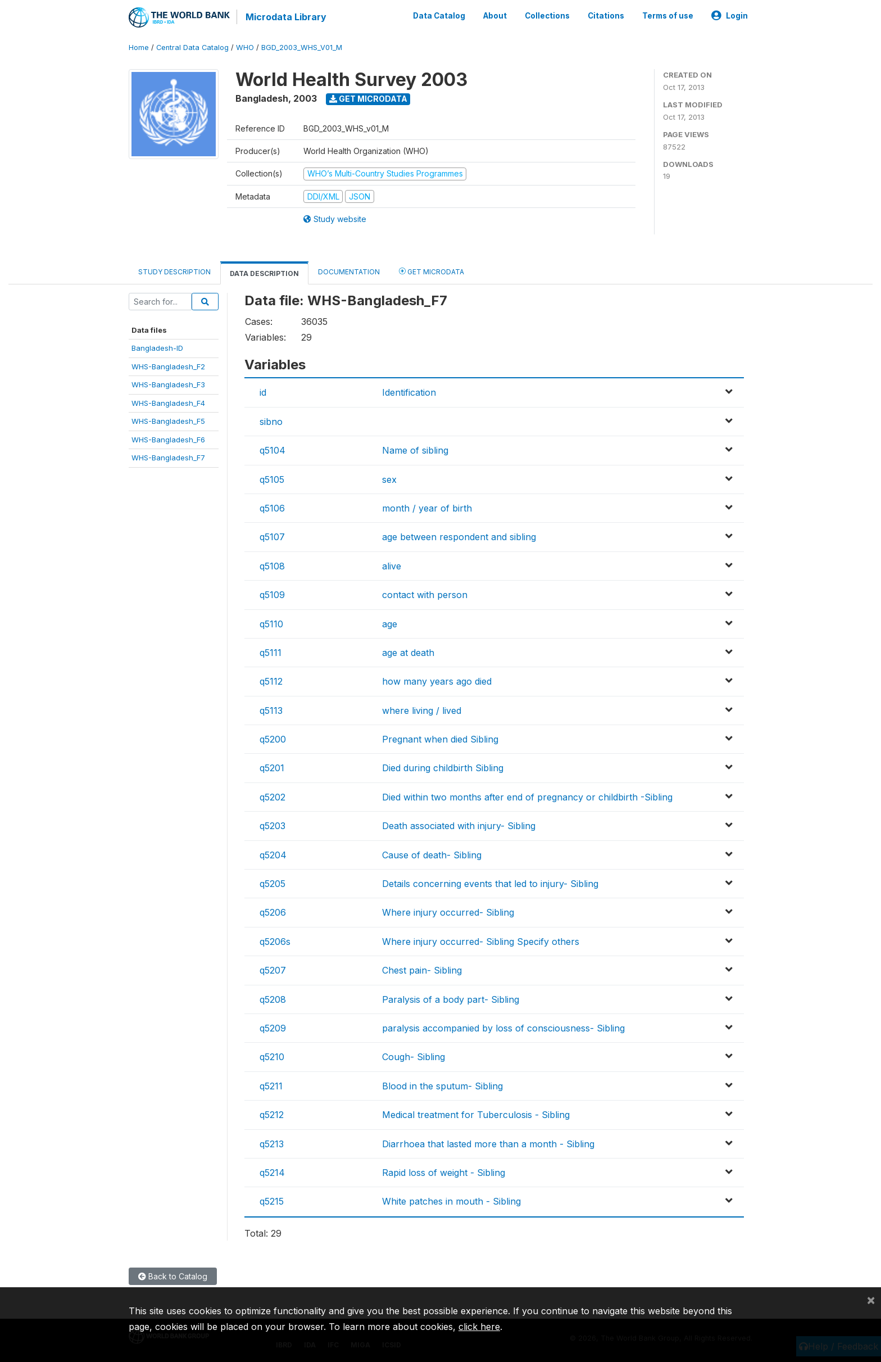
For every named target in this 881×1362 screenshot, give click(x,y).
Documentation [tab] (349, 272)
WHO (245, 47)
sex (389, 479)
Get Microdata (368, 98)
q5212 (272, 1114)
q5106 (272, 508)
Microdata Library (286, 16)
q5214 (272, 1172)
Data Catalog (439, 15)
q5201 (272, 767)
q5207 (273, 970)
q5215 (272, 1201)
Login (729, 15)
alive (391, 565)
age (389, 623)
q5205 (272, 883)
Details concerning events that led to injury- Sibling (490, 883)
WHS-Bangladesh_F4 (168, 403)
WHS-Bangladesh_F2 (168, 366)
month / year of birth (427, 508)
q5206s (275, 941)
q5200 (273, 739)
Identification (409, 392)
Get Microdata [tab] (431, 271)
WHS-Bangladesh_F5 (168, 421)
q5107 (272, 536)
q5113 (271, 710)
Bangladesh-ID (157, 347)
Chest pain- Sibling (422, 970)
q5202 (272, 797)
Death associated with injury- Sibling (458, 825)
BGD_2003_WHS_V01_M (301, 47)
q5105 (272, 479)
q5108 (272, 565)
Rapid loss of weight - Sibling (443, 1172)
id (263, 392)
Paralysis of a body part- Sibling (450, 998)
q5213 (272, 1143)
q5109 (272, 594)
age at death (408, 652)
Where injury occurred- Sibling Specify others (480, 941)
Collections (547, 15)
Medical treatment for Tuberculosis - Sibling (476, 1114)
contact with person (424, 594)
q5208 (273, 998)
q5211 (271, 1086)
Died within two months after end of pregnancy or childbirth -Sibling (527, 797)
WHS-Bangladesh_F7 (168, 457)
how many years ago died (437, 681)
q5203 (272, 825)
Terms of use (667, 15)
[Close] (870, 1299)
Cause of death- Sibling (432, 854)
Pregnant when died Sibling (440, 739)
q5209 (273, 1028)
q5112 (271, 681)
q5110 (271, 623)
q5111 (270, 652)
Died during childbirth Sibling (442, 767)
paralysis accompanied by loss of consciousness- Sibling (503, 1028)
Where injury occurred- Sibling (448, 912)
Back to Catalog (172, 1276)
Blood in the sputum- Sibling (442, 1086)
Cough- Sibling (413, 1056)
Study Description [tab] (174, 272)
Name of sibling (415, 450)
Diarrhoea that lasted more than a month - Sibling (488, 1143)
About (495, 15)
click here (479, 1326)
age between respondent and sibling (459, 536)
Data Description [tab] (264, 273)
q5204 (273, 854)
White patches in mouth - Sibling (451, 1201)
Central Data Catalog (192, 47)
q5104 (272, 450)
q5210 (272, 1056)
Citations (606, 15)
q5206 (273, 912)
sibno (271, 421)
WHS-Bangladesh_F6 (168, 439)
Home (139, 47)
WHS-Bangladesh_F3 (168, 384)
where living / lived (421, 710)
